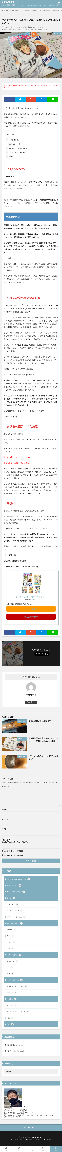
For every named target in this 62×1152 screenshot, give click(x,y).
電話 (43, 1149)
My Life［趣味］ (14, 955)
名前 (4, 809)
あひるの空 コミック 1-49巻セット (31, 596)
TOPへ (56, 1149)
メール (5, 819)
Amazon (11, 929)
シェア (18, 1149)
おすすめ (40, 27)
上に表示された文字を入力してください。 (16, 842)
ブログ (11, 942)
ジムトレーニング (15, 910)
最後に (10, 156)
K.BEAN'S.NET (8, 2)
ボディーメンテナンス (16, 917)
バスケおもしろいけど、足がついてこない (43, 757)
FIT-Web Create (28, 1140)
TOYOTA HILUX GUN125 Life (36, 5)
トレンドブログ (14, 885)
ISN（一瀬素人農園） (9, 5)
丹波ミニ (12, 992)
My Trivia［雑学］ (55, 5)
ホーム (6, 1149)
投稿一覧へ (30, 702)
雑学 (10, 948)
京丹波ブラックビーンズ (17, 986)
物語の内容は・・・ (17, 144)
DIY (10, 967)
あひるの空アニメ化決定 (16, 152)
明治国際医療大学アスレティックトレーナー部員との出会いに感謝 (43, 739)
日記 (10, 1018)
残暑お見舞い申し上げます (40, 721)
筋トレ (21, 5)
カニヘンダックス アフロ (18, 1011)
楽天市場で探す (31, 617)
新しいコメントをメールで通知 (12, 851)
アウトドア (12, 961)
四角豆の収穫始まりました (14, 1045)
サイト (4, 829)
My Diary (15, 11)
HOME (6, 11)
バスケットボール (15, 980)
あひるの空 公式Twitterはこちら (17, 463)
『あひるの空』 (13, 139)
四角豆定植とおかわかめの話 (14, 1051)
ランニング (12, 904)
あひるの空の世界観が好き (16, 148)
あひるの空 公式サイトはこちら (17, 457)
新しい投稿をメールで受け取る (12, 855)
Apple (10, 936)
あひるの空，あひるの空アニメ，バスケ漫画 (19, 29)
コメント (6, 787)
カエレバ (34, 599)
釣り (10, 974)
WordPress (48, 1140)
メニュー (31, 1149)
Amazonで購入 (31, 609)
